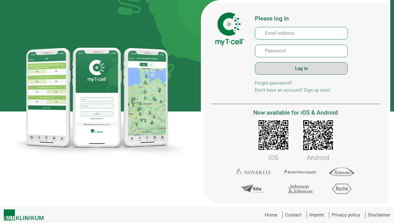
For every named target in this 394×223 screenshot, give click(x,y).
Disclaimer (379, 215)
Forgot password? (273, 83)
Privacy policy (346, 215)
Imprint (316, 215)
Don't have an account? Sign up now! (292, 90)
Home (271, 215)
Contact (293, 215)
